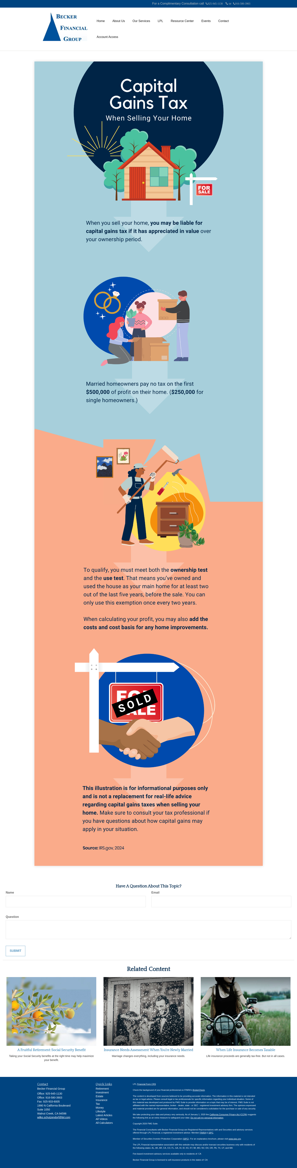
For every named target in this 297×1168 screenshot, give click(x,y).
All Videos (101, 1119)
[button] (119, 21)
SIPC (210, 1133)
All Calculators (104, 1122)
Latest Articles (104, 1115)
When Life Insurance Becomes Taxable (245, 1050)
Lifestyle (100, 1111)
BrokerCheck (199, 1090)
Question (12, 916)
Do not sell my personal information (206, 1118)
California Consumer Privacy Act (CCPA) (228, 1114)
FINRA (203, 1133)
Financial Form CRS (146, 1084)
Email (155, 892)
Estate (99, 1096)
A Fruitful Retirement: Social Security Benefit (51, 1050)
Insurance (101, 1100)
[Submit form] (15, 951)
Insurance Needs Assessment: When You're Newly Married (148, 1050)
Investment (102, 1092)
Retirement (102, 1088)
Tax (98, 1103)
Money (100, 1107)
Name (10, 892)
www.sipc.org (235, 1139)
